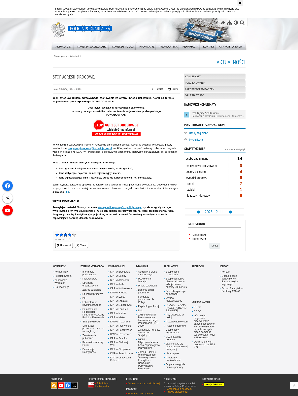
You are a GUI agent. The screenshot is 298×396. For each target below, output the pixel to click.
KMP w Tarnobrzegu (121, 353)
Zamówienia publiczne (89, 337)
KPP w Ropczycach (121, 330)
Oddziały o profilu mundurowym (148, 273)
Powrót (157, 89)
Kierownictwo (90, 279)
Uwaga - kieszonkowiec (174, 299)
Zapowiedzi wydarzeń (199, 89)
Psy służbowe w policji (175, 316)
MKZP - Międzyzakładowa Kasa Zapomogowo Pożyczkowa (149, 343)
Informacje (142, 266)
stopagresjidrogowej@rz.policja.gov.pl (120, 207)
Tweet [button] (81, 245)
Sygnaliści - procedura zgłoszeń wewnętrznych (93, 329)
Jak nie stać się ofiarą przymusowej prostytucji (177, 347)
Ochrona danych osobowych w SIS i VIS (204, 345)
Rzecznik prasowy (93, 294)
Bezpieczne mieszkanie (172, 273)
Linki (140, 310)
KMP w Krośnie (118, 292)
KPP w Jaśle (117, 284)
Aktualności (75, 56)
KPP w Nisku (117, 317)
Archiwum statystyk (235, 149)
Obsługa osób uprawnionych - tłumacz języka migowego (230, 280)
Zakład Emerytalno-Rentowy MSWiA (232, 290)
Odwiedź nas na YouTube (61, 385)
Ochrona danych (201, 302)
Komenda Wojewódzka (93, 266)
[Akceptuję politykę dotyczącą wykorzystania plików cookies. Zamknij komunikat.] (240, 3)
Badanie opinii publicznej (146, 291)
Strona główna (60, 56)
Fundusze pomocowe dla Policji (146, 300)
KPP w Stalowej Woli (119, 343)
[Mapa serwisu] (229, 22)
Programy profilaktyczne (173, 359)
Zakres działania (92, 290)
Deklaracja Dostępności (89, 350)
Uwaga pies (172, 353)
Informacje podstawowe (89, 273)
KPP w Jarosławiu (120, 280)
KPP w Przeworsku (121, 326)
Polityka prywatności (177, 391)
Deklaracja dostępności (140, 393)
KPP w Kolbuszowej (121, 288)
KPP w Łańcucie (119, 309)
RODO (197, 307)
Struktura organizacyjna (90, 284)
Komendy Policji (116, 266)
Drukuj (173, 89)
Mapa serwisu (199, 239)
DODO (197, 311)
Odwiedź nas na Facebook (67, 385)
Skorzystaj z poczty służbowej (144, 383)
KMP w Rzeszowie (120, 334)
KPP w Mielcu (118, 313)
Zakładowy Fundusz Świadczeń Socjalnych (149, 333)
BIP (84, 298)
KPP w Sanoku (118, 338)
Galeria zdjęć (194, 95)
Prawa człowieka (147, 285)
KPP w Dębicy (118, 276)
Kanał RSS (54, 385)
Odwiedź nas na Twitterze (74, 385)
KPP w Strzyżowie (120, 349)
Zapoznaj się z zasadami (179, 389)
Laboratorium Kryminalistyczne (92, 303)
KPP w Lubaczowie (121, 305)
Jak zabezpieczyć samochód (176, 292)
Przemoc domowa (176, 326)
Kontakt (224, 266)
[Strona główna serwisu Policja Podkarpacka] (223, 22)
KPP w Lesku (117, 297)
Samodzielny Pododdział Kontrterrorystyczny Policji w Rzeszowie (93, 313)
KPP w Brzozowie (120, 272)
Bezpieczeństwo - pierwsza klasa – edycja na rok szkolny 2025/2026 (176, 283)
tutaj (67, 191)
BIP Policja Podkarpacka (102, 385)
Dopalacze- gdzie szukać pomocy (175, 366)
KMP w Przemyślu (120, 321)
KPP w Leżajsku (119, 301)
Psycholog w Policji (148, 306)
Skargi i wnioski (91, 321)
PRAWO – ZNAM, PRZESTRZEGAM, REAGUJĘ (176, 308)
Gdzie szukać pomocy (173, 338)
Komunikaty (193, 76)
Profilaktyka (171, 266)
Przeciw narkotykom (177, 321)
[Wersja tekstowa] (236, 22)
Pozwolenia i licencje (145, 280)
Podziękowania (195, 83)
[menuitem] (64, 46)
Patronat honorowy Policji (93, 343)
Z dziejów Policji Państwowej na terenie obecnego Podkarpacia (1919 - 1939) (149, 320)
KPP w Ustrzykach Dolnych (120, 359)
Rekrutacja (198, 266)
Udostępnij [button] (64, 245)
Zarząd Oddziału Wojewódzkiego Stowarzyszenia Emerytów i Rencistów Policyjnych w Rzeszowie (147, 360)
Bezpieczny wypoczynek (173, 331)
